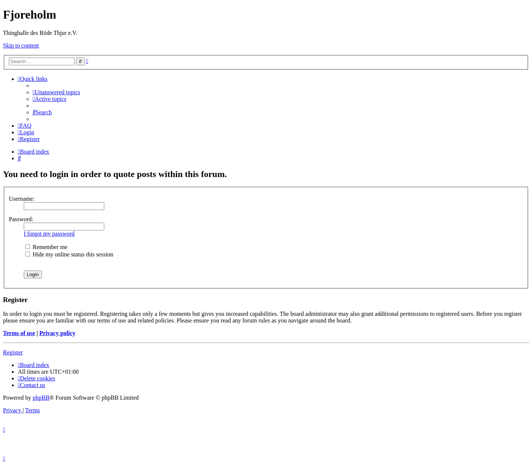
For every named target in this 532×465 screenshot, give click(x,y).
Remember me (46, 247)
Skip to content (21, 45)
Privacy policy (57, 333)
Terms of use (19, 333)
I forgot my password (49, 233)
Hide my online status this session (69, 254)
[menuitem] (56, 92)
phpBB (41, 397)
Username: (22, 199)
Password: (21, 219)
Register (13, 352)
